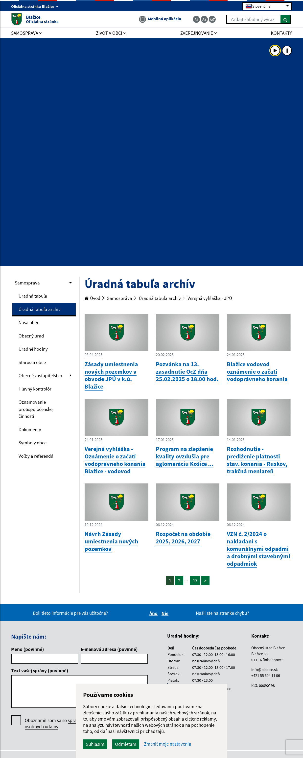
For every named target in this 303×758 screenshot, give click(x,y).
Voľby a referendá (36, 456)
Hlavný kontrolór (35, 389)
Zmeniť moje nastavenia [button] (167, 744)
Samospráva (27, 283)
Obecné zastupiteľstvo (40, 375)
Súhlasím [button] (95, 744)
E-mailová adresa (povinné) (109, 649)
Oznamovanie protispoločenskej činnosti (36, 409)
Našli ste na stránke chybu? (222, 613)
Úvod (92, 298)
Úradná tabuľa (33, 296)
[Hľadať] (285, 19)
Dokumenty (30, 429)
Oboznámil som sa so (59, 723)
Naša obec (29, 322)
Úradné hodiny (33, 349)
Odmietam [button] (125, 744)
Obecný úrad (31, 336)
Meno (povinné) (27, 649)
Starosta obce (32, 362)
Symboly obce (33, 443)
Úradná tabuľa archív (40, 309)
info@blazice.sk (264, 669)
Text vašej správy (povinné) (39, 671)
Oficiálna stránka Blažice (34, 6)
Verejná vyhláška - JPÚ (209, 298)
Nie (166, 613)
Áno (154, 613)
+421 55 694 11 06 (265, 675)
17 (195, 581)
